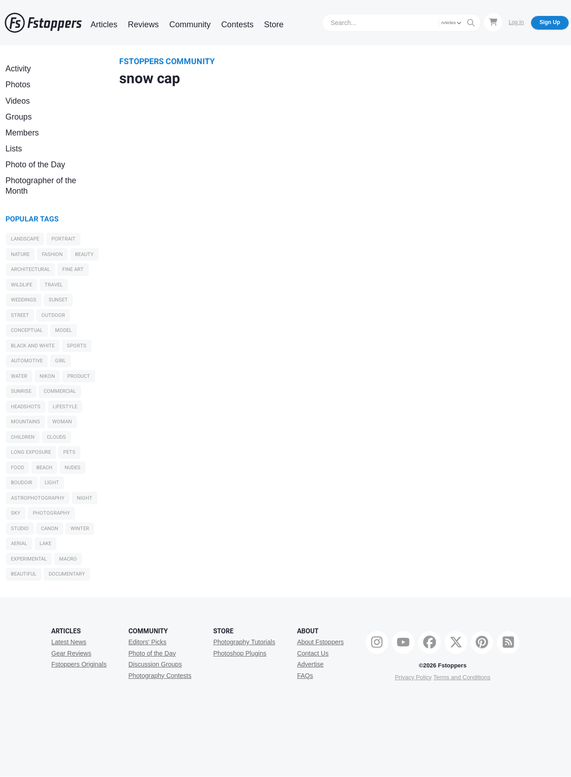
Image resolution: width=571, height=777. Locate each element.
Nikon (47, 376)
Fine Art (73, 269)
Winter (80, 528)
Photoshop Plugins (240, 653)
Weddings (23, 300)
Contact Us (312, 653)
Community (190, 24)
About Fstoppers (320, 642)
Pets (69, 452)
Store (273, 24)
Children (23, 437)
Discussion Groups (155, 664)
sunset (58, 300)
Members (22, 132)
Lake (45, 543)
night (84, 498)
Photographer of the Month (40, 186)
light (52, 482)
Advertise (310, 664)
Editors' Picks (147, 642)
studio (20, 528)
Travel (54, 285)
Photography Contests (160, 675)
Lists (13, 148)
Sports (76, 346)
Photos (17, 84)
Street (20, 315)
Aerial (19, 543)
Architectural (30, 269)
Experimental (29, 559)
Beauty (84, 254)
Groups (18, 116)
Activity (18, 68)
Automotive (27, 361)
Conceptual (27, 330)
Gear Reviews (71, 653)
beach (44, 467)
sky (15, 513)
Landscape (25, 239)
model (63, 330)
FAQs (305, 675)
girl (60, 361)
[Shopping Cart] (493, 22)
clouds (56, 437)
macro (68, 559)
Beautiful (23, 574)
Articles (104, 24)
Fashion (52, 254)
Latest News (68, 642)
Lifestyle (65, 407)
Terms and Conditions (461, 677)
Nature (20, 254)
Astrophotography (38, 498)
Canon (49, 528)
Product (78, 376)
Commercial (60, 391)
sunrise (21, 391)
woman (62, 422)
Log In (516, 22)
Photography (51, 513)
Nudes (73, 467)
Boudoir (21, 482)
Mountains (25, 422)
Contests (237, 24)
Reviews (143, 24)
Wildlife (21, 285)
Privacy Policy (413, 677)
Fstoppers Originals (78, 664)
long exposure (31, 452)
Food (17, 467)
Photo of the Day (35, 164)
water (19, 376)
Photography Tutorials (244, 642)
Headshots (25, 407)
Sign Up (550, 22)
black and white (33, 346)
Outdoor (53, 315)
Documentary (67, 574)
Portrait (63, 239)
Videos (17, 100)
